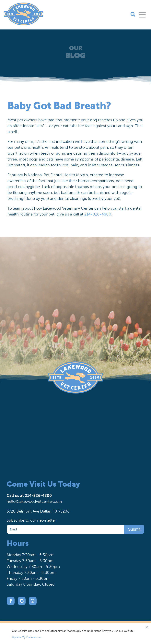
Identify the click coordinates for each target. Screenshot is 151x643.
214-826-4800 (97, 214)
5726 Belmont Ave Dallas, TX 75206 (38, 511)
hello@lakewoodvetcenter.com (34, 501)
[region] (75, 633)
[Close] (147, 626)
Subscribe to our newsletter (31, 520)
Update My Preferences (26, 637)
